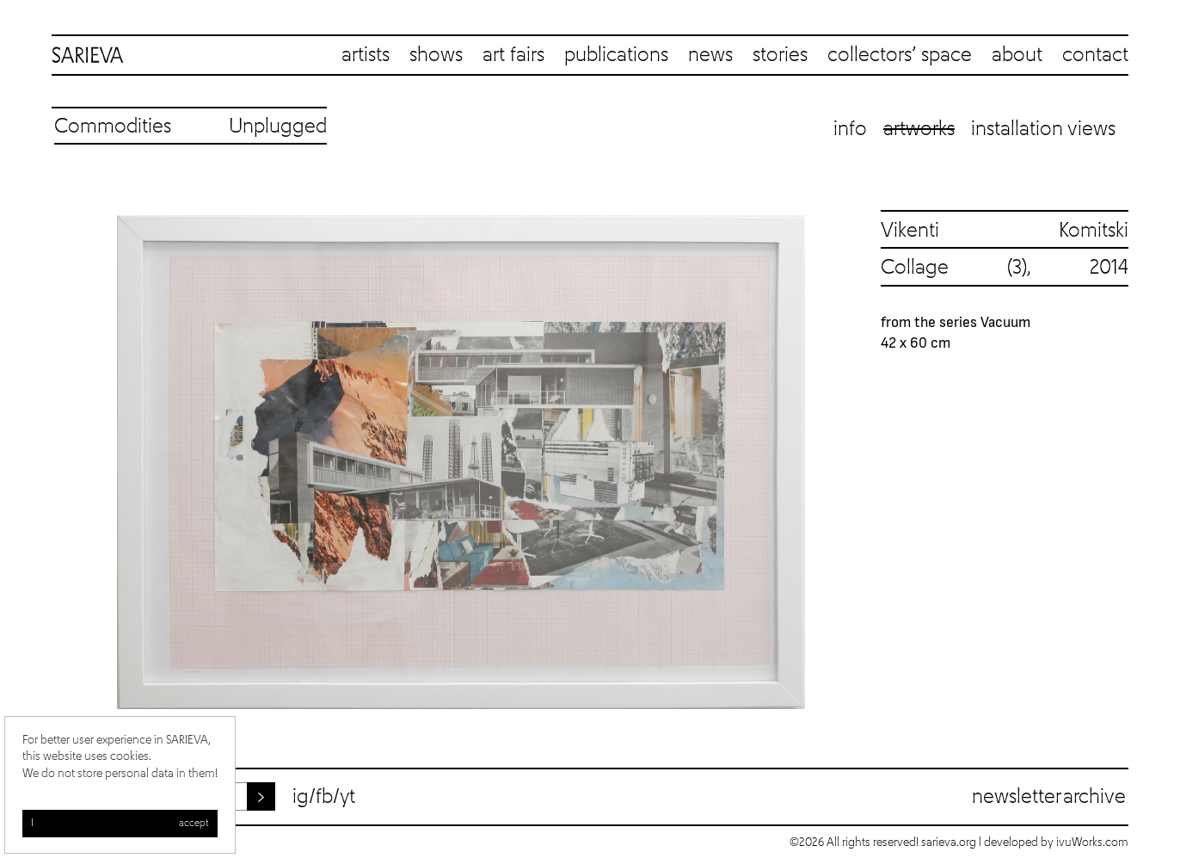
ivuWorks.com (1092, 842)
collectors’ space (899, 55)
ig (300, 797)
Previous (69, 462)
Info (850, 129)
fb (324, 797)
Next (853, 462)
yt (347, 797)
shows (436, 55)
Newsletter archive (1049, 797)
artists (365, 55)
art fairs (513, 55)
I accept (120, 823)
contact (1095, 55)
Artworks (919, 129)
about (1017, 55)
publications (616, 55)
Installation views (1043, 129)
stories (780, 55)
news (710, 55)
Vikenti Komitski (1004, 230)
